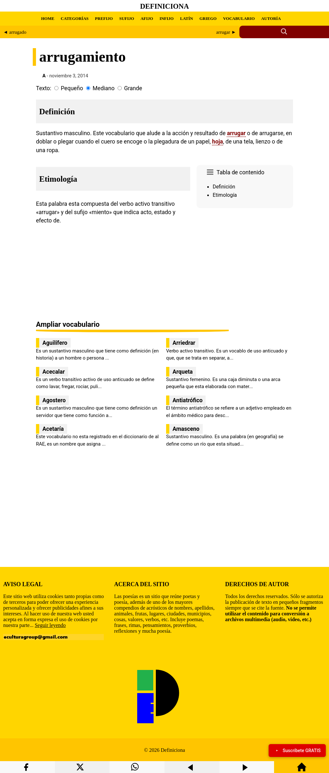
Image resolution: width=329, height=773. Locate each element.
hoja (217, 141)
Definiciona (164, 6)
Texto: (43, 88)
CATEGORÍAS (74, 18)
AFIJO (146, 18)
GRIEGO (208, 18)
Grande (133, 88)
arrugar (236, 133)
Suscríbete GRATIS (297, 750)
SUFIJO (126, 18)
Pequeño (72, 88)
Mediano (103, 88)
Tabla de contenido (240, 172)
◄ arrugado (14, 32)
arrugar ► (226, 32)
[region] (245, 264)
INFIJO (166, 18)
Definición (224, 187)
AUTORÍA (271, 18)
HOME (47, 18)
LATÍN (186, 18)
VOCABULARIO (239, 18)
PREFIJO (104, 18)
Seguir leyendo (50, 625)
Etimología (225, 195)
